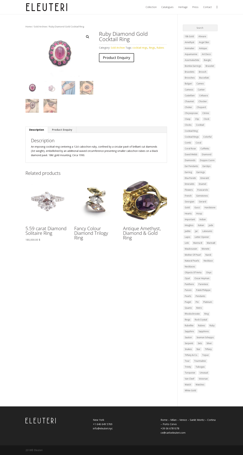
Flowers (189, 189)
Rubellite (189, 325)
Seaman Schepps (205, 337)
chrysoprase (191, 113)
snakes (188, 349)
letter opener (202, 237)
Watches (200, 384)
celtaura (203, 95)
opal (187, 278)
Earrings (201, 172)
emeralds (189, 183)
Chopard (201, 107)
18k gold (189, 36)
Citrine (205, 113)
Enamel (202, 183)
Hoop (199, 213)
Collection (151, 7)
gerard (202, 201)
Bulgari (188, 83)
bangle (207, 60)
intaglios (189, 225)
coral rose (190, 148)
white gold (190, 390)
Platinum (207, 302)
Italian (201, 225)
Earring (188, 172)
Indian (203, 219)
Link (187, 242)
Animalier (189, 48)
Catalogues (167, 7)
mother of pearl (193, 254)
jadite (187, 231)
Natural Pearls (192, 260)
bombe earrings (193, 65)
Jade (211, 225)
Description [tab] (36, 129)
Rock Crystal (201, 319)
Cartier (201, 89)
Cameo (200, 83)
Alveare (202, 36)
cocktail (200, 124)
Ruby (212, 325)
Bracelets (189, 71)
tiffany (208, 349)
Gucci (197, 207)
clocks (188, 124)
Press (195, 7)
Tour (187, 360)
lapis (187, 237)
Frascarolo (202, 189)
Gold (187, 207)
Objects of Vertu (193, 272)
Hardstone (210, 207)
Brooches (190, 77)
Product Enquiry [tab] (62, 129)
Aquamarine (191, 54)
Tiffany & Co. (191, 355)
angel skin (204, 42)
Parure (188, 290)
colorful (207, 136)
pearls (188, 296)
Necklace (208, 260)
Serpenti (189, 343)
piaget (188, 302)
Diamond (206, 154)
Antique (203, 48)
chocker (202, 101)
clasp (187, 119)
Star (198, 349)
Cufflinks (204, 148)
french (188, 195)
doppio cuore (207, 160)
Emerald (204, 178)
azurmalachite (192, 60)
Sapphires (203, 331)
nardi (208, 254)
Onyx (208, 272)
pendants (200, 296)
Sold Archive (40, 26)
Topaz (205, 355)
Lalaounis (207, 231)
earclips (206, 166)
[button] (87, 37)
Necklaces (190, 266)
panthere (189, 284)
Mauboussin (191, 248)
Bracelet (210, 65)
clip (197, 119)
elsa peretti (190, 178)
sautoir (188, 337)
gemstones (202, 195)
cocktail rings (139, 47)
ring (206, 313)
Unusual (204, 372)
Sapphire (189, 331)
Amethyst (189, 42)
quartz (188, 307)
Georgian (189, 201)
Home (28, 26)
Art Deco (206, 54)
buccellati (204, 77)
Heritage (183, 7)
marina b (197, 242)
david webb (191, 154)
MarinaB (211, 242)
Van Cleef (189, 378)
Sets (200, 343)
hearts (188, 213)
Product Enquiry (116, 57)
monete (205, 248)
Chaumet (189, 101)
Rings (152, 47)
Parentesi (203, 284)
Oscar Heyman (201, 278)
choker (188, 107)
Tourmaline (200, 360)
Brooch (202, 71)
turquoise (190, 372)
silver (209, 343)
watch (188, 384)
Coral (198, 142)
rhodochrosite (192, 313)
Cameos (189, 89)
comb (188, 142)
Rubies (160, 47)
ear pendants (191, 166)
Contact (207, 7)
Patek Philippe (203, 290)
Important (190, 219)
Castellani (190, 95)
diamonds (190, 160)
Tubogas (200, 366)
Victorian (203, 378)
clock (206, 119)
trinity (188, 366)
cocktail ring (191, 130)
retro (199, 307)
